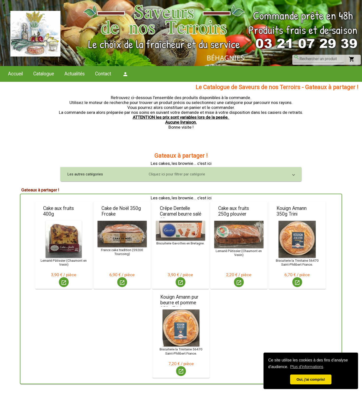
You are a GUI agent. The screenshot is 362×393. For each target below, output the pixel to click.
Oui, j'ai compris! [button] (310, 379)
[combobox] (321, 59)
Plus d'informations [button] (306, 367)
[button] (181, 174)
